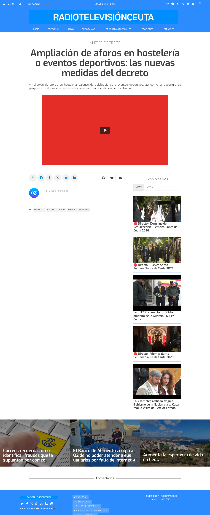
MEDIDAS (50, 210)
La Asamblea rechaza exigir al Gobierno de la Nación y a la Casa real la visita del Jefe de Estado (156, 404)
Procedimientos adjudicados (90, 510)
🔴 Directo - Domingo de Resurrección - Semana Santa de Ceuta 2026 (155, 227)
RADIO (70, 29)
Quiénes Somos (82, 501)
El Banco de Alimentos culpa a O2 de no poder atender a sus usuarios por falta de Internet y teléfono (104, 458)
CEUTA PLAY (53, 29)
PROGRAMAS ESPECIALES (119, 29)
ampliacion (84, 210)
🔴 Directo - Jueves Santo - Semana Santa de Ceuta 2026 (153, 266)
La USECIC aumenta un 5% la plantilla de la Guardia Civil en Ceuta (153, 315)
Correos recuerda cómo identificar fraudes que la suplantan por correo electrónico (28, 458)
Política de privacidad (86, 506)
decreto (71, 210)
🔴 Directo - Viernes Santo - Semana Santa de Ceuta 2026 (153, 355)
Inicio (36, 29)
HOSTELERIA (38, 210)
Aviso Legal (80, 497)
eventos (61, 210)
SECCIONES (147, 29)
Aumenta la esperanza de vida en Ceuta (173, 457)
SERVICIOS (169, 29)
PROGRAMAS (88, 29)
